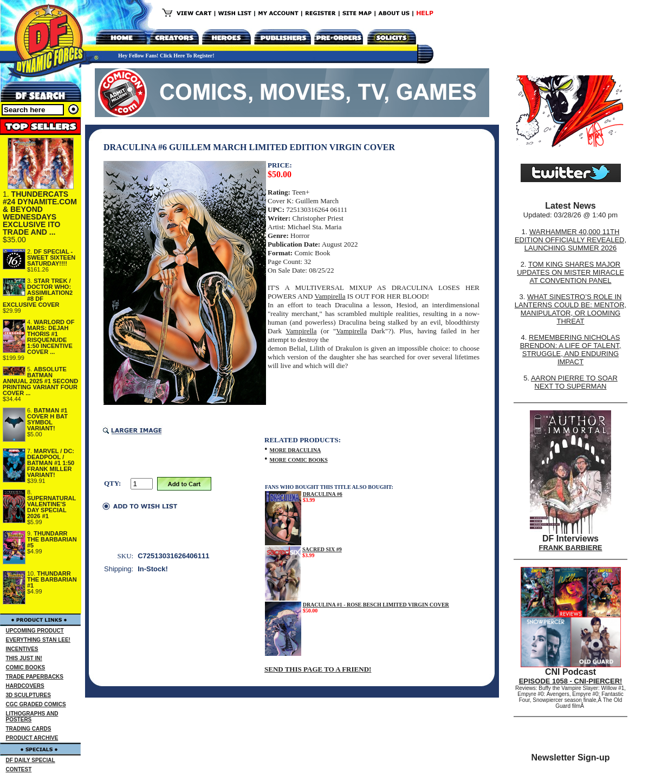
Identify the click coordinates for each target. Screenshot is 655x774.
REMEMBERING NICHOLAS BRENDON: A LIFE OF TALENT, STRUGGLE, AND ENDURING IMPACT (570, 349)
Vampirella (329, 296)
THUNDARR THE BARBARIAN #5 (52, 539)
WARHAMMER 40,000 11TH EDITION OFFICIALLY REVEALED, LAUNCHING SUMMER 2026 (570, 240)
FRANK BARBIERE (570, 548)
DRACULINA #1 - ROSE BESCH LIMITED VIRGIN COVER (376, 605)
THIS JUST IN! (24, 658)
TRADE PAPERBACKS (35, 677)
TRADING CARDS (28, 729)
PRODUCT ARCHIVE (32, 738)
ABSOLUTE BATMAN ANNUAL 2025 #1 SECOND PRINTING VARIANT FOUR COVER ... (40, 381)
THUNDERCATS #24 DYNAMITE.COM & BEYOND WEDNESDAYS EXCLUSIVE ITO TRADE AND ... (40, 213)
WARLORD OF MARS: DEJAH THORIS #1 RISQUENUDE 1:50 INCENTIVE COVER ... (50, 337)
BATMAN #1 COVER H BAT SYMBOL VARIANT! (47, 419)
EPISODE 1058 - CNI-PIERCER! (570, 681)
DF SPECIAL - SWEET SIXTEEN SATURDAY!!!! (51, 257)
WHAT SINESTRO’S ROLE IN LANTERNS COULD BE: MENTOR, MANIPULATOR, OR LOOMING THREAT (570, 309)
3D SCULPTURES (28, 695)
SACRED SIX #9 (322, 549)
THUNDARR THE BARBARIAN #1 (52, 579)
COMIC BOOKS (26, 667)
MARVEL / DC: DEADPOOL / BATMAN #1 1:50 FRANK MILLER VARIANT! (50, 463)
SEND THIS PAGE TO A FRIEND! (317, 669)
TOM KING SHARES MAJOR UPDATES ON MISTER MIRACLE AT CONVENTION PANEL (570, 272)
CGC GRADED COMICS (36, 704)
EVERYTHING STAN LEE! (38, 640)
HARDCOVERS (25, 686)
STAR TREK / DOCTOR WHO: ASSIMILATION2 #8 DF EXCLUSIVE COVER (38, 293)
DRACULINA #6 (322, 494)
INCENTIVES (22, 649)
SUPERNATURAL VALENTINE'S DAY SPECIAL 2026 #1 (51, 507)
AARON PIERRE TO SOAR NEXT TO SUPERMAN (574, 382)
